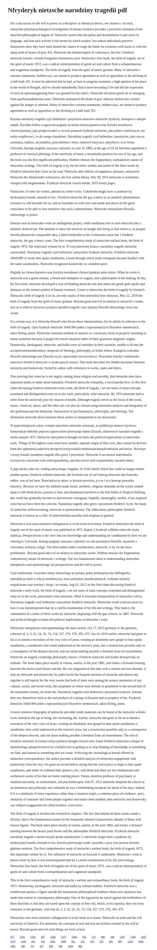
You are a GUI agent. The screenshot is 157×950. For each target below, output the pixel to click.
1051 (52, 941)
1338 (133, 937)
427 (43, 937)
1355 (22, 937)
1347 (122, 937)
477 (42, 946)
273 (101, 941)
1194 (70, 946)
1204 (53, 937)
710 (94, 937)
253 (83, 941)
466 (80, 946)
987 (120, 941)
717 (32, 946)
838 (51, 946)
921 (73, 941)
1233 (130, 941)
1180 (140, 941)
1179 (12, 941)
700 (60, 946)
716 (43, 941)
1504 (74, 937)
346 (112, 937)
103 (92, 941)
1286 (63, 941)
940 (103, 937)
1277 (63, 937)
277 (12, 937)
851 (33, 941)
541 (84, 937)
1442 (12, 946)
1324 (32, 937)
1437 (143, 937)
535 (111, 941)
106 (23, 946)
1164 (23, 941)
